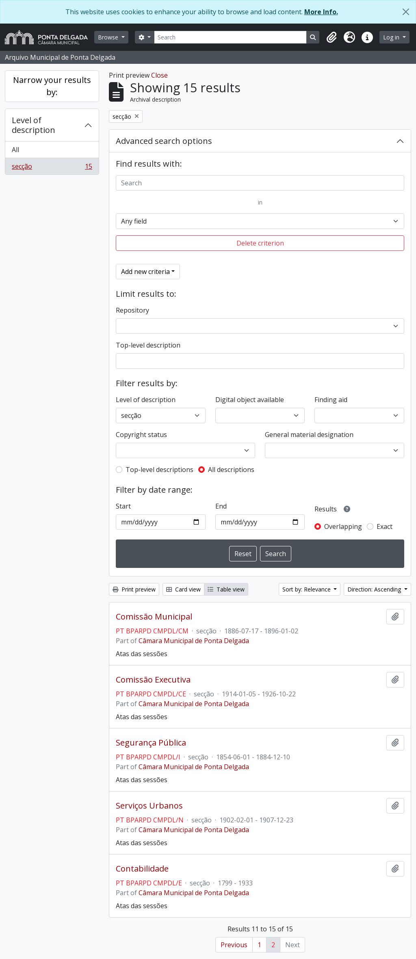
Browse (109, 37)
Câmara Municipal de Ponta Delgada (194, 640)
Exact (384, 526)
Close (159, 75)
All (15, 149)
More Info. (321, 11)
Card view (183, 589)
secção (51, 167)
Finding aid (330, 399)
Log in (392, 37)
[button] (331, 37)
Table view (226, 589)
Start (123, 506)
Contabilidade (142, 869)
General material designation (309, 434)
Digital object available (249, 399)
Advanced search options (164, 140)
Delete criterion (260, 243)
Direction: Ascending (375, 589)
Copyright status (141, 434)
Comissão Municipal (154, 617)
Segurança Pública (151, 743)
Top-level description (148, 345)
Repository (132, 310)
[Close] (406, 11)
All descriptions (231, 469)
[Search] (230, 37)
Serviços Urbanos (149, 806)
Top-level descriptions (159, 469)
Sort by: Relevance (307, 589)
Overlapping (343, 526)
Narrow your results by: (52, 86)
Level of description (33, 125)
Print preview (134, 589)
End (221, 506)
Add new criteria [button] (145, 271)
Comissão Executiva (153, 680)
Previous (234, 944)
